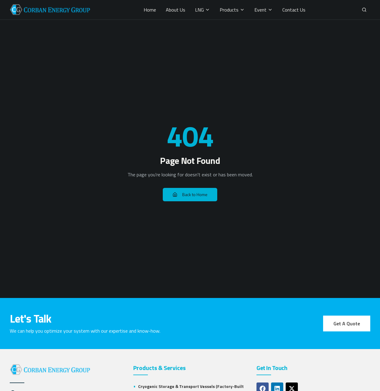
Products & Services (159, 368)
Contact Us (293, 9)
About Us (175, 9)
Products (232, 9)
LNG (202, 9)
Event (263, 9)
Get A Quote (346, 323)
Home (150, 9)
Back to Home (190, 194)
